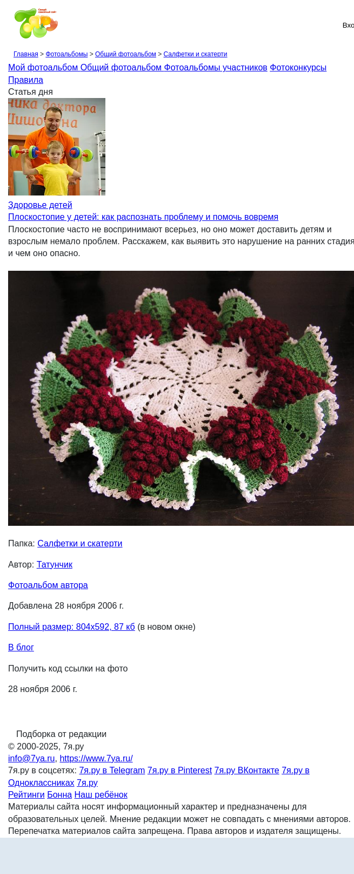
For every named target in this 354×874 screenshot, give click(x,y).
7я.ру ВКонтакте (247, 770)
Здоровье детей (40, 205)
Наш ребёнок (101, 794)
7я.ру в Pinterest (180, 770)
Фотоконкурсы (298, 67)
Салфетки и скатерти (196, 54)
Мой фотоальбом (44, 67)
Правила (25, 79)
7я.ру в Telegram (112, 770)
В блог (21, 647)
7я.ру (87, 782)
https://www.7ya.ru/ (95, 758)
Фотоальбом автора (48, 585)
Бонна (59, 794)
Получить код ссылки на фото (68, 668)
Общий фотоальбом (125, 54)
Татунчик (54, 564)
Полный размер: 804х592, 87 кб (71, 626)
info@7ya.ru (31, 758)
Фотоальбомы (66, 54)
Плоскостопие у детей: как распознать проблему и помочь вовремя (143, 216)
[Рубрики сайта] (11, 25)
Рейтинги (26, 794)
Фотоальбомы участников (216, 67)
